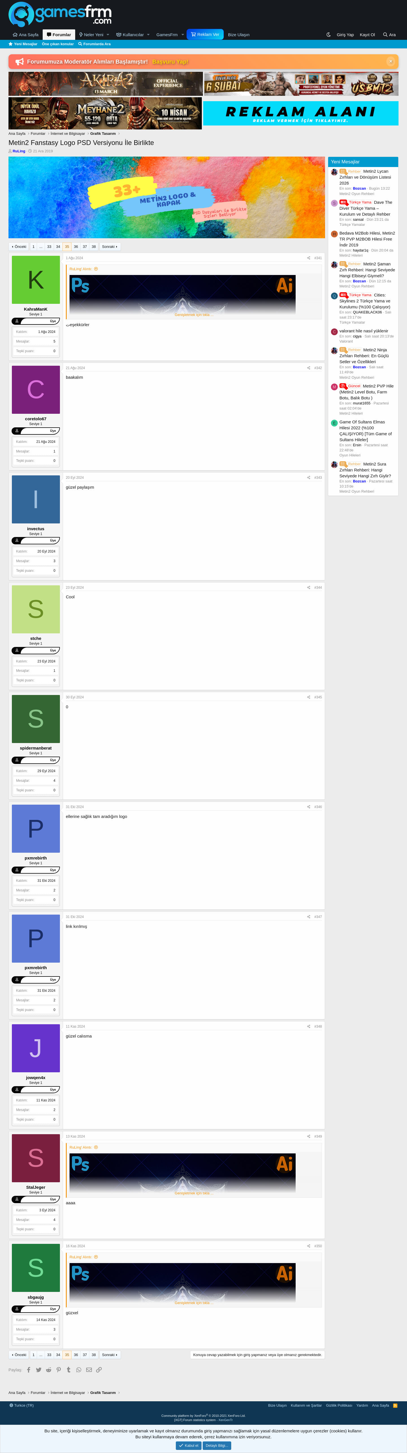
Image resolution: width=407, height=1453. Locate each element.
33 (49, 246)
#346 (318, 807)
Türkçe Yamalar (352, 224)
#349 (318, 1136)
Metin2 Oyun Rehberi (356, 194)
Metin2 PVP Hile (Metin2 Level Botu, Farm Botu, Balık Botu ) (366, 392)
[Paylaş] (308, 258)
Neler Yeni (93, 34)
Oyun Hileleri (349, 455)
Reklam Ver (208, 34)
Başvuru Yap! (170, 62)
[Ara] (389, 34)
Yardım (362, 1405)
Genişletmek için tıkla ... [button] (194, 315)
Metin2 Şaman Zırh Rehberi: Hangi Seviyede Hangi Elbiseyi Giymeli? (367, 269)
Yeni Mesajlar (25, 44)
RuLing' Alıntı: (81, 269)
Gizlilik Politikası (339, 1405)
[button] (108, 34)
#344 (318, 588)
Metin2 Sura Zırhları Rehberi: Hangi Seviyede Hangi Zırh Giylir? (365, 470)
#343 (318, 478)
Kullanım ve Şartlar (306, 1405)
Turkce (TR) (22, 1405)
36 (76, 246)
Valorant (346, 341)
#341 (318, 258)
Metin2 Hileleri (351, 255)
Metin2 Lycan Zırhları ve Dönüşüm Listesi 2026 (365, 177)
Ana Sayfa (28, 34)
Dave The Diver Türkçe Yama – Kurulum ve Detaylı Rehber (365, 208)
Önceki (20, 246)
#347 (318, 917)
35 (67, 246)
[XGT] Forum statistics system (203, 1420)
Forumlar (62, 34)
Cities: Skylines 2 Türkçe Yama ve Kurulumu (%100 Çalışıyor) (364, 301)
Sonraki (108, 246)
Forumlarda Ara (97, 44)
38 (94, 246)
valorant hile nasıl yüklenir (363, 330)
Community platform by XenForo (203, 1415)
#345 (318, 697)
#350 (318, 1246)
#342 (318, 368)
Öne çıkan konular (58, 44)
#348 (318, 1026)
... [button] (40, 246)
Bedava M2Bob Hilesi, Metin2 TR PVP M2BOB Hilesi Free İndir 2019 (367, 239)
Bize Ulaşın (239, 34)
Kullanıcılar (133, 34)
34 (58, 246)
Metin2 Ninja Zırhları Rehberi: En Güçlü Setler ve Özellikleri (364, 355)
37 (85, 246)
